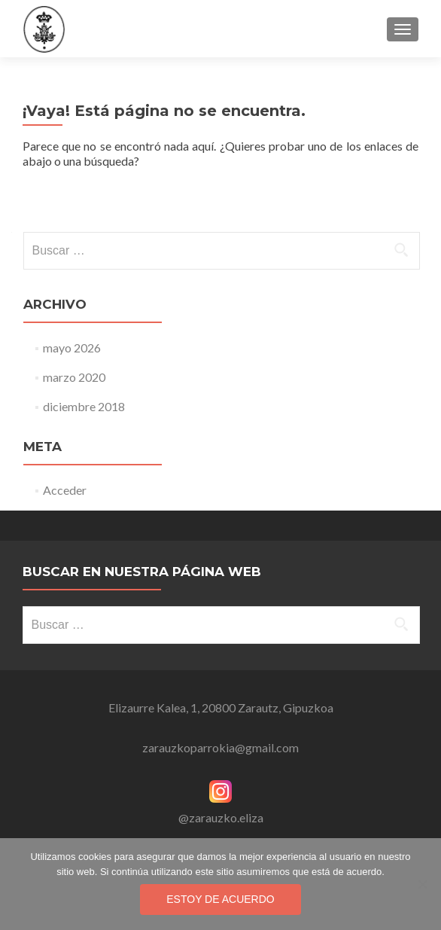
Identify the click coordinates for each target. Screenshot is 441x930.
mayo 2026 (72, 347)
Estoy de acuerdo (220, 899)
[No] (422, 884)
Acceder (65, 490)
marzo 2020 (74, 377)
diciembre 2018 (84, 406)
